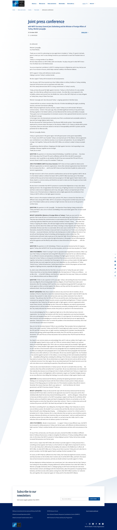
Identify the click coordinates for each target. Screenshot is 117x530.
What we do (42, 3)
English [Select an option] (84, 32)
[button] (92, 3)
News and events (52, 3)
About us (34, 3)
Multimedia (62, 3)
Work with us (70, 3)
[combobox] (92, 3)
